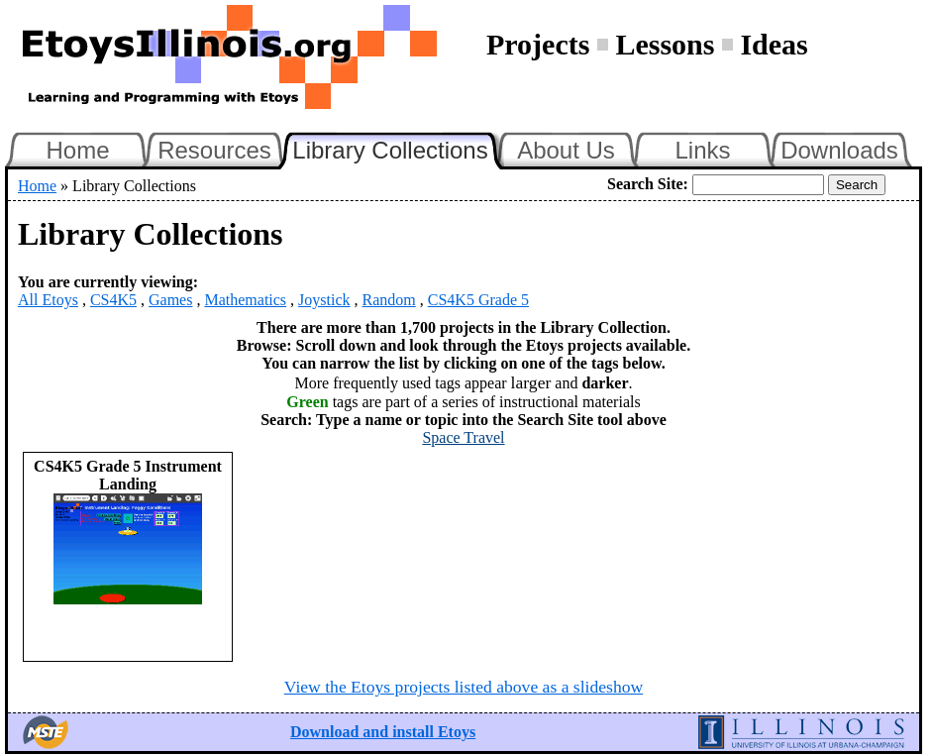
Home (77, 150)
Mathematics (245, 299)
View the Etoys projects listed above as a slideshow (463, 687)
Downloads (839, 150)
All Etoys (48, 299)
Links (702, 150)
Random (389, 299)
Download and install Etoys (382, 731)
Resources (214, 150)
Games (170, 299)
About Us (566, 150)
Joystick (324, 299)
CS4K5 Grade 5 (478, 299)
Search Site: (647, 183)
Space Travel (463, 437)
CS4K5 (113, 299)
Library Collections (398, 147)
